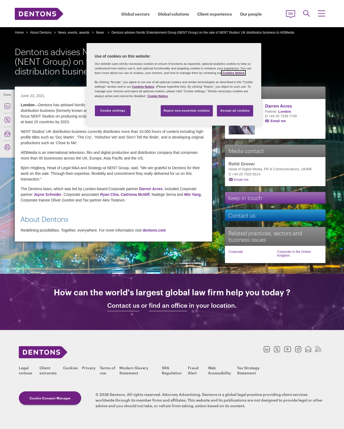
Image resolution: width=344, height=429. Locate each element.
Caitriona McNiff (135, 194)
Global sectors (135, 14)
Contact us (241, 215)
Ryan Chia (109, 194)
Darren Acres (150, 189)
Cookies (70, 367)
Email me (278, 121)
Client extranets (48, 370)
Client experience (214, 14)
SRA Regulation (172, 370)
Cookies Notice (233, 73)
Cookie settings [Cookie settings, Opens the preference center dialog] (112, 110)
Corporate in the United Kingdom (293, 253)
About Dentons (40, 32)
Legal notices (25, 370)
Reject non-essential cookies (187, 110)
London (284, 111)
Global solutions (173, 14)
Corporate (236, 252)
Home (19, 32)
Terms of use (107, 370)
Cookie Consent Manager (50, 398)
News (100, 32)
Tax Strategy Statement (248, 370)
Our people (251, 14)
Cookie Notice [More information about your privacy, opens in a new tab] (158, 96)
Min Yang (192, 194)
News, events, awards (73, 32)
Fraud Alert (193, 370)
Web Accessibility (219, 370)
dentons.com (154, 230)
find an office (168, 305)
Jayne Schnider (48, 194)
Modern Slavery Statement (133, 370)
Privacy (89, 367)
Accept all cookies (235, 110)
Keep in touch (245, 197)
